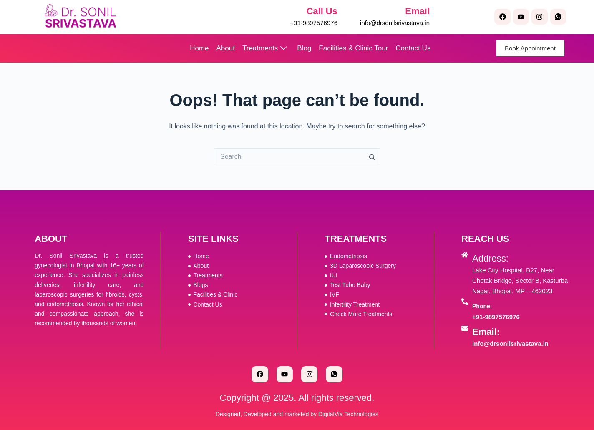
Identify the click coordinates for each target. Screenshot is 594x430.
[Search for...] (289, 156)
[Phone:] (464, 301)
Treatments (264, 48)
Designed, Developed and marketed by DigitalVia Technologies (297, 414)
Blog (304, 48)
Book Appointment (530, 48)
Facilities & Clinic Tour (353, 48)
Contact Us (412, 48)
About (225, 48)
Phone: (482, 306)
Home (199, 48)
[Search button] (372, 156)
